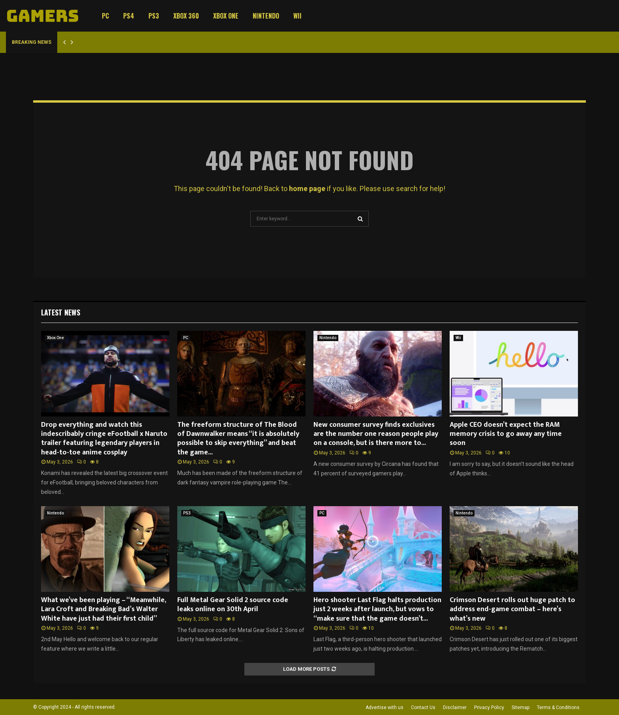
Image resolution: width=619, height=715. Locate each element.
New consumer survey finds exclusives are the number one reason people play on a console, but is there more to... (375, 434)
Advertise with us (384, 707)
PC (105, 16)
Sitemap (520, 707)
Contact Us (423, 707)
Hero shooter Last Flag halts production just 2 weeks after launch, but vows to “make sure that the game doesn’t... (377, 609)
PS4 (128, 16)
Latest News (60, 312)
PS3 (153, 16)
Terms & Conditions (558, 707)
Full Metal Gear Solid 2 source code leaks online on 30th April (232, 604)
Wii (297, 16)
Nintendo (266, 16)
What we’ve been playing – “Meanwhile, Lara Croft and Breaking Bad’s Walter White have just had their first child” (103, 609)
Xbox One (225, 16)
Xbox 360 (186, 16)
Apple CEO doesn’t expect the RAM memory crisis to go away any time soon (506, 434)
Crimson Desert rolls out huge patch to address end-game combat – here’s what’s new (512, 609)
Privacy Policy (489, 707)
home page (307, 188)
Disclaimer (455, 707)
